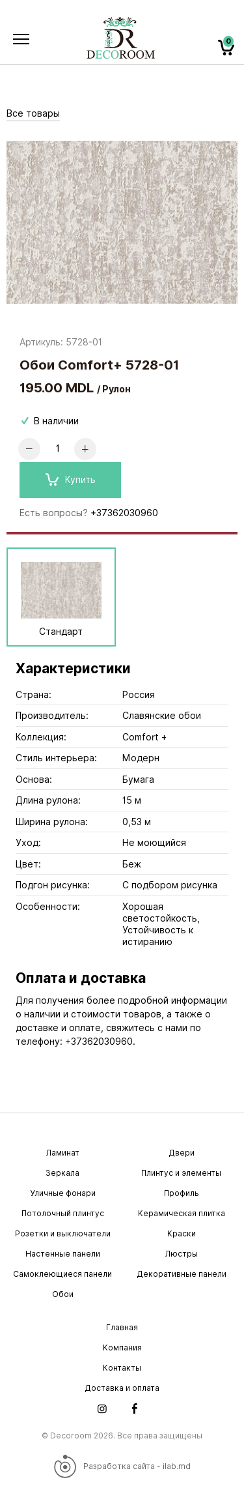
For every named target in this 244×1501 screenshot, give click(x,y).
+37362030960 (124, 513)
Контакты (122, 1368)
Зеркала (62, 1173)
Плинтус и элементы (181, 1173)
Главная (122, 1327)
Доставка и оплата (122, 1388)
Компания (122, 1347)
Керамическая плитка (181, 1213)
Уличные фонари (63, 1193)
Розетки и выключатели (63, 1233)
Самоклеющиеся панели (62, 1274)
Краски (181, 1233)
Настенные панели (62, 1254)
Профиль (181, 1193)
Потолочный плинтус (62, 1213)
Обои (63, 1294)
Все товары (33, 113)
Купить (71, 479)
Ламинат (62, 1153)
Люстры (181, 1254)
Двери (182, 1153)
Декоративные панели (181, 1274)
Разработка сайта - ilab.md (122, 1466)
